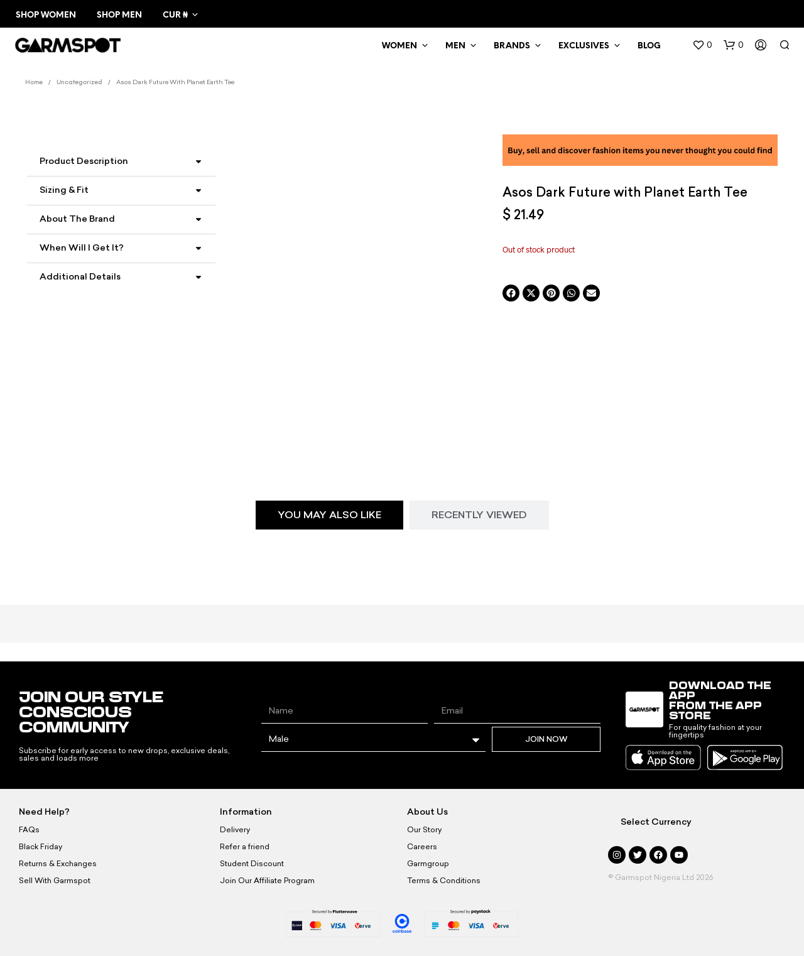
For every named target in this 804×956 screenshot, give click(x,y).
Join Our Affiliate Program (267, 880)
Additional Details (80, 276)
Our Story (424, 829)
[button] (702, 45)
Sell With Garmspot (54, 880)
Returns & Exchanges (58, 863)
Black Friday (40, 846)
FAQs (29, 829)
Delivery (235, 829)
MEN (455, 46)
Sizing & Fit (64, 190)
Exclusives (583, 46)
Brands (512, 46)
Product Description (84, 161)
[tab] (329, 515)
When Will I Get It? (82, 247)
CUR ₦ (175, 15)
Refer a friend (244, 846)
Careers (422, 846)
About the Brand (77, 219)
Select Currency (656, 822)
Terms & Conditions (444, 880)
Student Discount (252, 863)
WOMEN (399, 46)
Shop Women (46, 15)
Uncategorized (79, 82)
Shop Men (119, 15)
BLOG (649, 46)
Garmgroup (428, 863)
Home (34, 82)
